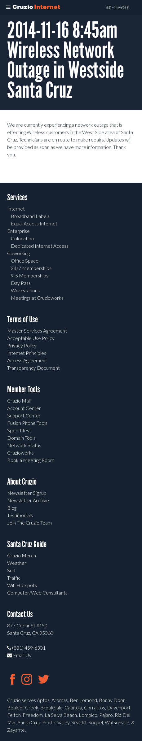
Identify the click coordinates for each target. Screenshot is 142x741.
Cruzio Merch (21, 555)
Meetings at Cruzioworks (37, 298)
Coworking (18, 253)
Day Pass (21, 283)
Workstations (25, 290)
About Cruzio (22, 481)
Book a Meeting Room (30, 460)
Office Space (24, 261)
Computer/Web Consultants (37, 592)
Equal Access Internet (34, 223)
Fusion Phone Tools (27, 423)
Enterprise (18, 231)
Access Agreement (27, 360)
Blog (11, 508)
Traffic (13, 578)
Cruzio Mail (19, 400)
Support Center (24, 415)
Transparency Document (33, 368)
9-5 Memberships (29, 275)
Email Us (19, 655)
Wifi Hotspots (22, 585)
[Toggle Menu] (8, 7)
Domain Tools (21, 438)
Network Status (24, 445)
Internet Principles (26, 353)
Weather (16, 563)
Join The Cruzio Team (29, 522)
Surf (11, 570)
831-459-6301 (117, 7)
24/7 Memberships (31, 268)
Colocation (22, 238)
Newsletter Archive (28, 500)
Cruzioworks (20, 452)
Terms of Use (22, 319)
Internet (16, 208)
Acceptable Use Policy (31, 338)
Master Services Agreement (37, 330)
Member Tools (23, 389)
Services (17, 197)
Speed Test (19, 430)
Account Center (24, 408)
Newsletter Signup (27, 493)
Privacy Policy (22, 345)
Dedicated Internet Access (40, 246)
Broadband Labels (30, 216)
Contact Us (20, 614)
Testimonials (20, 515)
